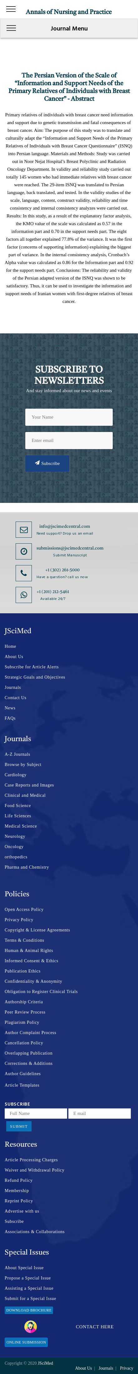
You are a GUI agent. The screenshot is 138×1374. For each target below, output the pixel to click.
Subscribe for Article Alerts (32, 667)
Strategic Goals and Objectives (35, 677)
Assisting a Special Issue (29, 1288)
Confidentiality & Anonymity (33, 981)
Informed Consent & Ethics (31, 961)
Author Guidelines (23, 1073)
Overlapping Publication (28, 1053)
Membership (17, 1190)
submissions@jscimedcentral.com (70, 548)
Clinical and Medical (25, 795)
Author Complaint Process (30, 1032)
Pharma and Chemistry (27, 867)
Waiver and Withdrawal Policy (34, 1170)
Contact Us (16, 697)
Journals (13, 687)
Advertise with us (22, 1211)
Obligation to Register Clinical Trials (41, 991)
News (10, 708)
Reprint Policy (19, 1201)
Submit (19, 1126)
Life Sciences (18, 816)
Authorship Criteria (24, 1002)
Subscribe (47, 463)
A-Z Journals (17, 754)
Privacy (126, 1368)
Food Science (18, 805)
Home (10, 646)
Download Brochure (29, 1310)
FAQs (10, 718)
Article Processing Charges (31, 1160)
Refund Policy (19, 1180)
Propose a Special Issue (28, 1278)
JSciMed (45, 1363)
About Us (14, 656)
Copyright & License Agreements (37, 930)
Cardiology (16, 775)
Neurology (15, 836)
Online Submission (26, 1342)
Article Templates (22, 1085)
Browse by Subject (23, 764)
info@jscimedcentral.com (64, 526)
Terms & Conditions (24, 940)
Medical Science (21, 826)
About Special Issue (24, 1267)
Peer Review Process (25, 1012)
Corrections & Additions (29, 1063)
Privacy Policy (19, 919)
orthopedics (16, 857)
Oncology (14, 846)
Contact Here (69, 1327)
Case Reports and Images (29, 785)
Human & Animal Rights (29, 950)
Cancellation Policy (24, 1043)
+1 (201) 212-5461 (53, 592)
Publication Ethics (23, 971)
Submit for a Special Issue (30, 1298)
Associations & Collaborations (35, 1231)
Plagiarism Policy (22, 1022)
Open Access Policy (24, 909)
